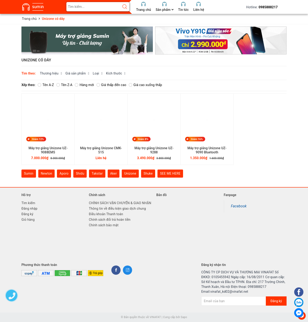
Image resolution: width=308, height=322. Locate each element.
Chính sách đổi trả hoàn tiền (110, 219)
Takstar (97, 173)
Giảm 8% (143, 138)
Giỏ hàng (28, 219)
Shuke (148, 173)
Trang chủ (143, 10)
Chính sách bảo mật (103, 225)
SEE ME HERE (170, 173)
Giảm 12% (38, 138)
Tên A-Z (46, 85)
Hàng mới (84, 85)
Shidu (80, 173)
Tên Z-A (64, 85)
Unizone (130, 173)
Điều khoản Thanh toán (106, 214)
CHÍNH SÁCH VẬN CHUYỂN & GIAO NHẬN (120, 203)
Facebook (239, 206)
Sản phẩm (165, 10)
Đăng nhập (29, 208)
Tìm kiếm (28, 203)
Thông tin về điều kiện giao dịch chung (117, 208)
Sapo (184, 317)
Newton (46, 173)
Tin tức (183, 10)
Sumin (28, 173)
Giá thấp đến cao (111, 85)
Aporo (63, 173)
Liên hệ (198, 10)
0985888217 (268, 7)
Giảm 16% (197, 138)
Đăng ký (27, 214)
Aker (113, 173)
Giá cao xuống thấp (145, 85)
